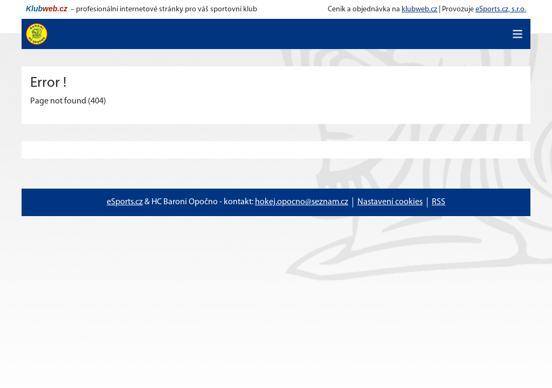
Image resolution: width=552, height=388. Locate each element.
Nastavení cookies (390, 202)
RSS (438, 202)
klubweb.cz (419, 9)
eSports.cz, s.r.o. (500, 9)
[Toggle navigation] (517, 34)
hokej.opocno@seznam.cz (301, 202)
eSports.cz (125, 202)
